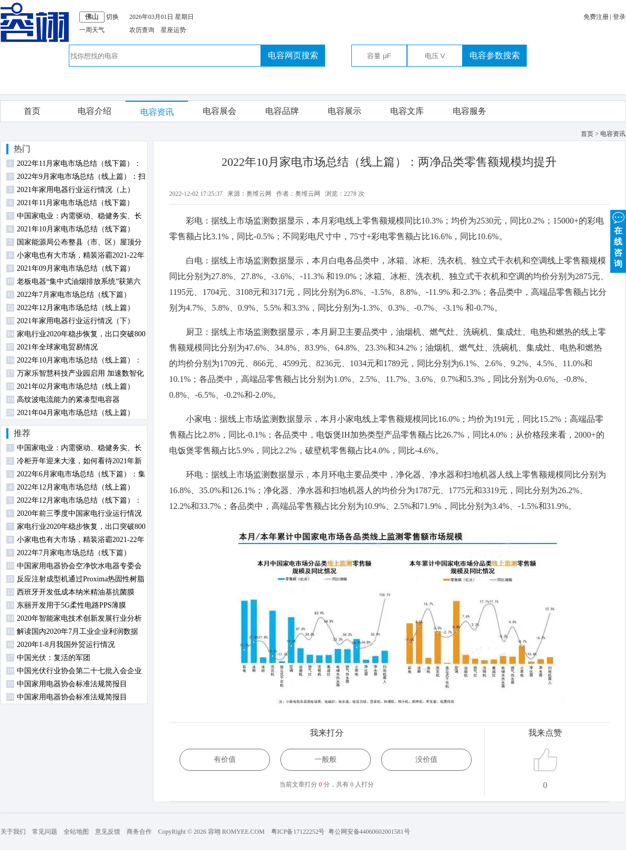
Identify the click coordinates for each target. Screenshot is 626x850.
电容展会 (219, 111)
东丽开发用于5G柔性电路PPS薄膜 (71, 605)
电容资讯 (157, 112)
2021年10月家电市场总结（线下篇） (75, 229)
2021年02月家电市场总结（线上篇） (75, 386)
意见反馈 (107, 831)
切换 (112, 16)
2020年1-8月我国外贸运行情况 (66, 645)
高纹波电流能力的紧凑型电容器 (68, 399)
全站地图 (76, 831)
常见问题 (44, 831)
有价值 (225, 759)
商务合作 (139, 831)
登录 (619, 16)
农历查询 (141, 30)
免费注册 (596, 16)
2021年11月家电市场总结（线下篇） (75, 203)
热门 (22, 148)
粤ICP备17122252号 (298, 831)
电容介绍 (94, 111)
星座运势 (173, 30)
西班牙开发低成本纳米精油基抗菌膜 (75, 592)
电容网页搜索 (293, 55)
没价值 (426, 759)
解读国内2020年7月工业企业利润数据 (77, 631)
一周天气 (92, 30)
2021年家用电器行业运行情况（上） (75, 190)
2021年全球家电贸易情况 (57, 347)
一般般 (326, 759)
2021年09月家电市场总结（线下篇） (75, 268)
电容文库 (407, 111)
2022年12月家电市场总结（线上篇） (75, 308)
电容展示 (344, 111)
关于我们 (13, 831)
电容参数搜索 (495, 55)
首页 (32, 111)
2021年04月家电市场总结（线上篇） (75, 413)
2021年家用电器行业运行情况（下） (75, 321)
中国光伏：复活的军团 (53, 658)
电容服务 (469, 111)
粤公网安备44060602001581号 (369, 831)
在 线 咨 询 (618, 239)
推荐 (22, 433)
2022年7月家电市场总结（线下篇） (74, 295)
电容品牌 (282, 111)
